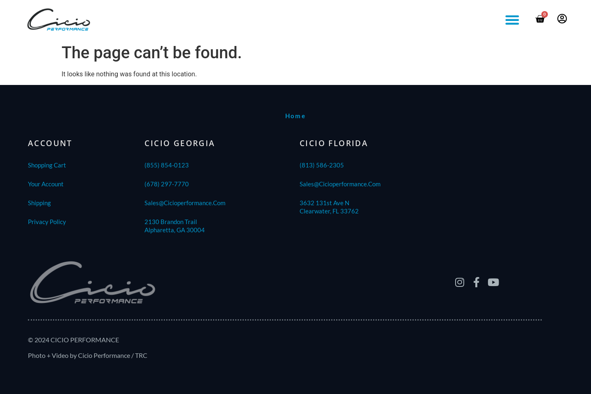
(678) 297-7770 (166, 184)
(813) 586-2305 (322, 165)
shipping (39, 202)
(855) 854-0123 (166, 165)
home (295, 115)
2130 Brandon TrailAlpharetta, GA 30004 (174, 226)
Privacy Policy (47, 221)
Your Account (46, 184)
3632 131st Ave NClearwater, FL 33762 (329, 207)
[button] (512, 20)
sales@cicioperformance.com (184, 202)
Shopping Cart (47, 165)
